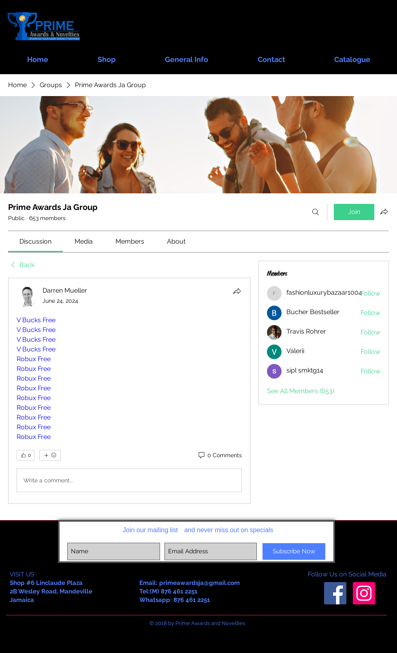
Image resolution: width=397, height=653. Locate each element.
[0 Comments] (219, 456)
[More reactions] (50, 455)
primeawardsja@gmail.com (199, 583)
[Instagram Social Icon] (364, 593)
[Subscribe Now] (294, 551)
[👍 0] (25, 455)
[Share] (237, 291)
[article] (129, 391)
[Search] (315, 212)
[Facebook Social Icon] (335, 593)
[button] (106, 56)
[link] (35, 241)
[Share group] (384, 211)
